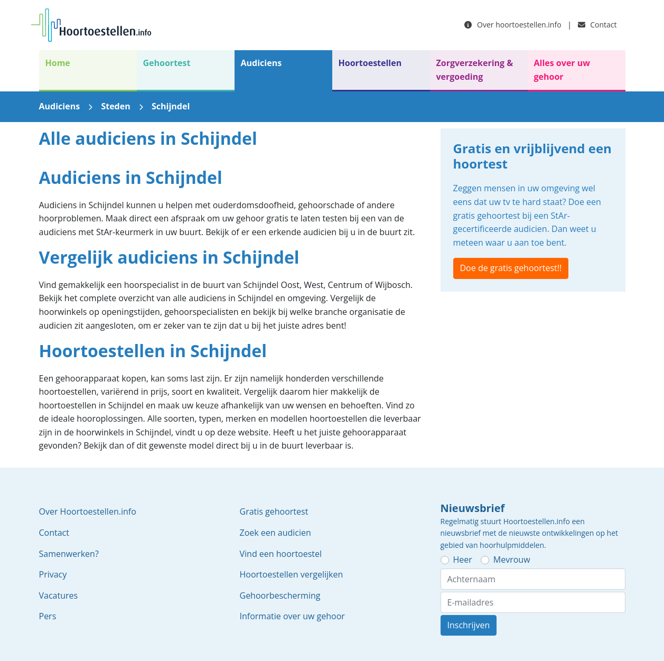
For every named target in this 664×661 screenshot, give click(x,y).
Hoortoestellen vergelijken (291, 574)
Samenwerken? (69, 554)
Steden (115, 106)
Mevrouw (511, 559)
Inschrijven (468, 625)
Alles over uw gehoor (562, 69)
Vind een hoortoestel (281, 554)
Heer (462, 559)
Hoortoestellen (370, 63)
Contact (597, 25)
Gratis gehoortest (274, 511)
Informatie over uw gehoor (292, 616)
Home (57, 63)
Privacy (53, 574)
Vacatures (58, 595)
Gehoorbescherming (280, 595)
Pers (48, 616)
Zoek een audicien (275, 532)
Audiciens (261, 63)
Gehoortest (167, 63)
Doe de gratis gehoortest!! (511, 268)
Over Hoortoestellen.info (87, 511)
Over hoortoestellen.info (512, 25)
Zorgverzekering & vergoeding (474, 69)
